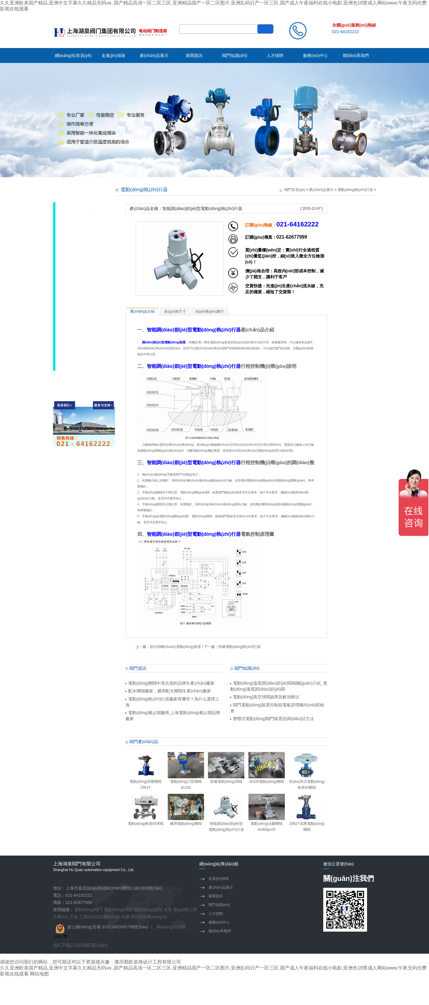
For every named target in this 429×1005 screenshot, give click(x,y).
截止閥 (78, 257)
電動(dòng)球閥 (118, 909)
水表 (168, 909)
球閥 (76, 246)
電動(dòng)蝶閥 (147, 909)
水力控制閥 (82, 361)
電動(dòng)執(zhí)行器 (90, 335)
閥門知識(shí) (234, 55)
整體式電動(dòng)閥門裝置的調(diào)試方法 (272, 718)
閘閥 (76, 225)
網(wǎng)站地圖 (171, 926)
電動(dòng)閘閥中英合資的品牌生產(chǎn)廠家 (169, 683)
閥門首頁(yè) (295, 190)
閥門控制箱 (82, 351)
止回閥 (78, 299)
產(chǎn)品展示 (154, 55)
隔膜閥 (78, 278)
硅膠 (125, 916)
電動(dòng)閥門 (88, 909)
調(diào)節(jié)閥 (87, 267)
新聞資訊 (194, 55)
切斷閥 (78, 309)
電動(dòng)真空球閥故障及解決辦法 (264, 696)
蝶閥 (76, 236)
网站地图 (39, 973)
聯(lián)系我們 (356, 55)
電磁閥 (78, 288)
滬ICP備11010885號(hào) (80, 945)
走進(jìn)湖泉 (113, 55)
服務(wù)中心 (315, 55)
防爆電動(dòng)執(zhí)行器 (239, 647)
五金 (74, 916)
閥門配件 (80, 319)
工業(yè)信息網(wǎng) (99, 916)
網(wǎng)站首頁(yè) (73, 55)
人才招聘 (275, 55)
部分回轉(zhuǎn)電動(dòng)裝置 (175, 647)
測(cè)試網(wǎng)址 (148, 916)
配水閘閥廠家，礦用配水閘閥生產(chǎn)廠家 (168, 690)
